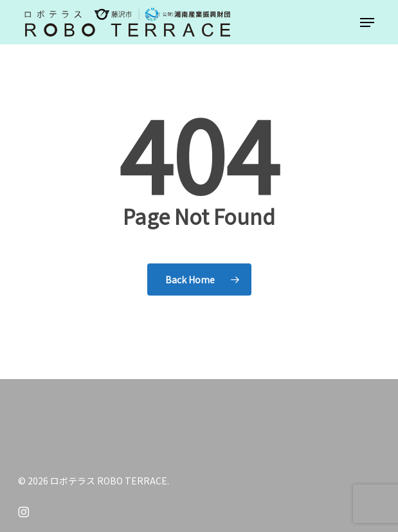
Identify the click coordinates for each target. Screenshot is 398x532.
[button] (367, 22)
